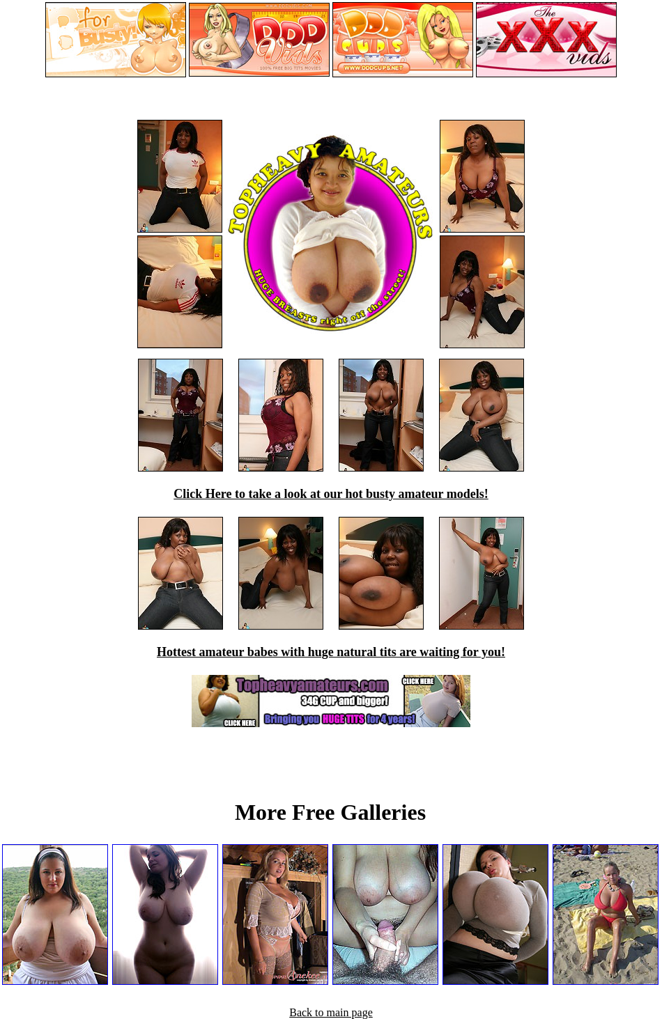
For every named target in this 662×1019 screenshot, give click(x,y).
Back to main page (331, 1012)
